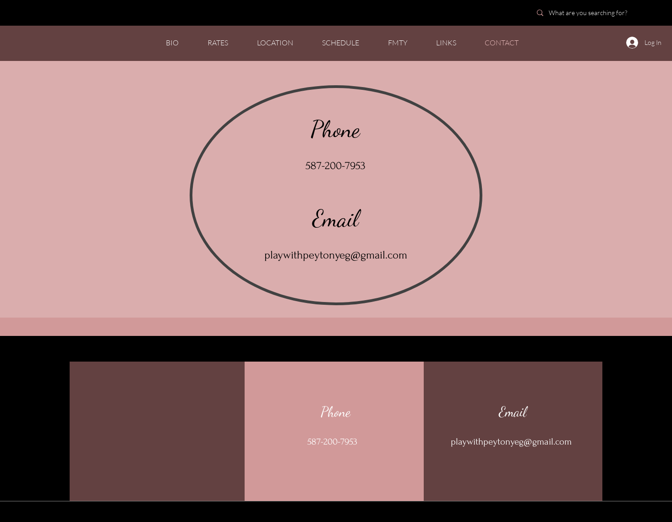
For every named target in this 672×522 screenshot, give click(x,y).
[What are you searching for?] (596, 12)
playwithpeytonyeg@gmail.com (335, 255)
